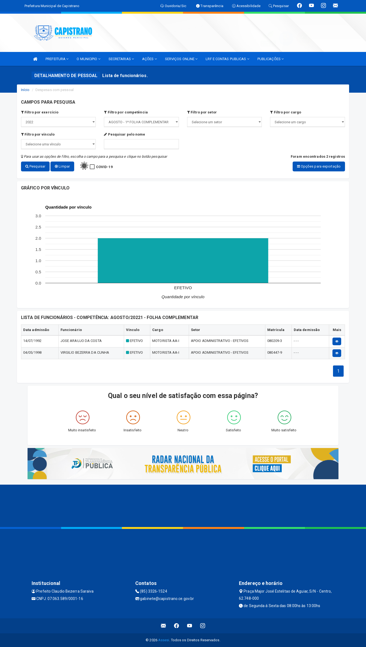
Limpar (62, 166)
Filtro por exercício (39, 112)
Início (25, 90)
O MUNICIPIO (88, 59)
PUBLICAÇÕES (270, 59)
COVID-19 (104, 167)
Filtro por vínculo (38, 134)
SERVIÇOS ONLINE (181, 59)
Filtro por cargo (285, 112)
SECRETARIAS (121, 59)
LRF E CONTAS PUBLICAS (227, 59)
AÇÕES (149, 59)
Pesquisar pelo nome (124, 134)
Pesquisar (35, 166)
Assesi (163, 640)
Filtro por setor (202, 112)
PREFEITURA (57, 59)
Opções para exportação (319, 166)
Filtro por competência (126, 112)
